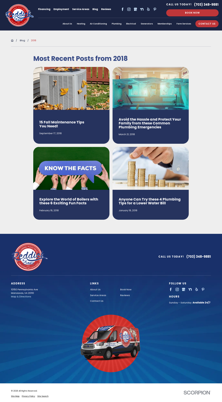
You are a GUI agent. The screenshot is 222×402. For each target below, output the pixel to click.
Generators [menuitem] (147, 23)
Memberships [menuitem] (165, 23)
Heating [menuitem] (81, 23)
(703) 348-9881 (206, 4)
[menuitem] (15, 396)
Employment (61, 9)
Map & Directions (21, 296)
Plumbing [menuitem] (116, 23)
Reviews (106, 9)
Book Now (192, 12)
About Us (95, 289)
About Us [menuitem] (67, 23)
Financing (44, 9)
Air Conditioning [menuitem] (98, 23)
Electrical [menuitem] (131, 23)
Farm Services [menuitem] (184, 23)
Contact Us (96, 301)
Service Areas (80, 9)
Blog (95, 9)
